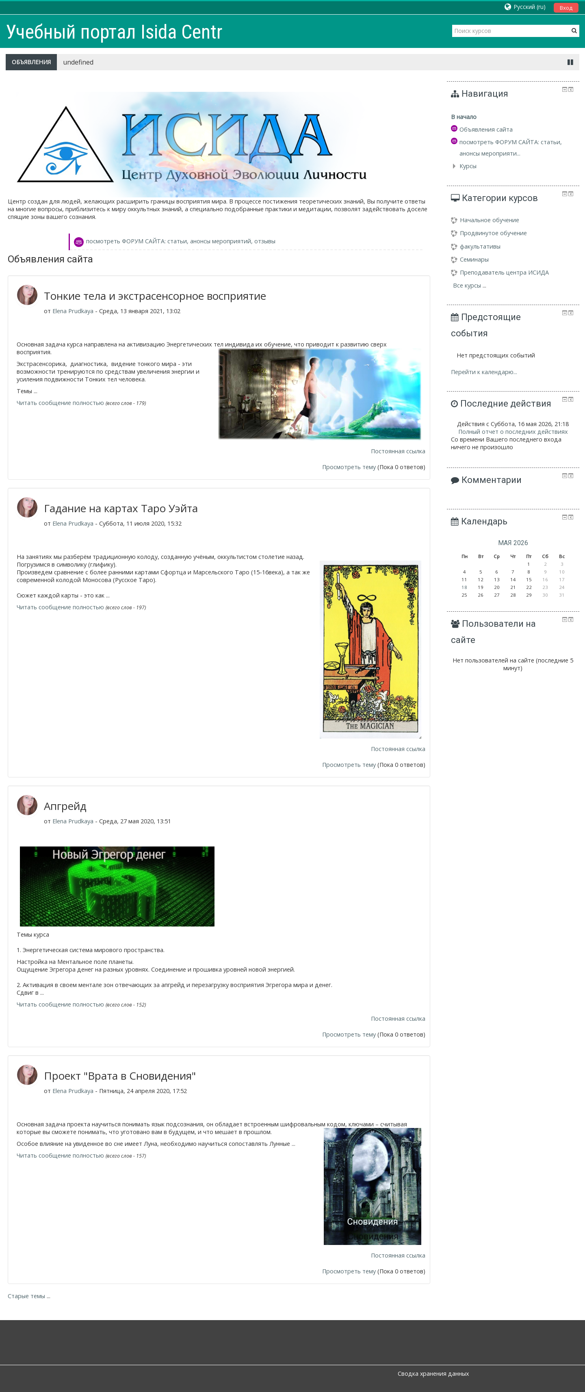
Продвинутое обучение (489, 233)
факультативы (475, 246)
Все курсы (467, 285)
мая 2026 (513, 543)
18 (464, 587)
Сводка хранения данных (433, 1373)
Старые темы (26, 1296)
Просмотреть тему (349, 467)
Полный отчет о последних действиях (513, 431)
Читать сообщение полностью (60, 403)
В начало (464, 117)
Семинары (470, 259)
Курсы (468, 166)
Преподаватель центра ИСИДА (500, 272)
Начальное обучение (485, 220)
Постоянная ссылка (398, 451)
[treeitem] (513, 117)
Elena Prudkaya (72, 311)
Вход (566, 7)
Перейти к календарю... (484, 372)
